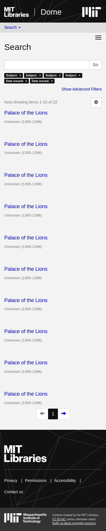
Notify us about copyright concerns (74, 523)
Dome (51, 12)
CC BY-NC (59, 519)
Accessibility (65, 480)
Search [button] (12, 27)
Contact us (13, 492)
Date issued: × (16, 81)
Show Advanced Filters (82, 89)
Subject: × (13, 75)
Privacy (10, 480)
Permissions (35, 480)
